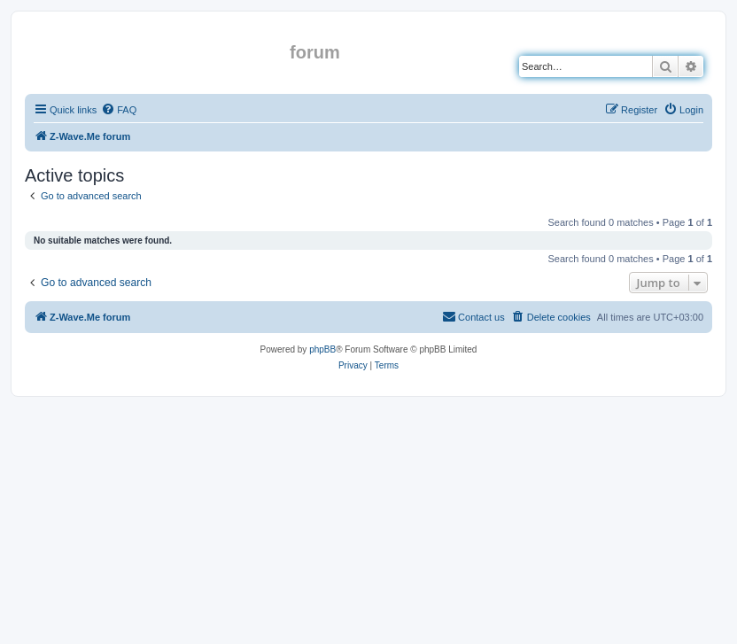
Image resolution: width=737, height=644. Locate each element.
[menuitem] (118, 109)
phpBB (322, 349)
